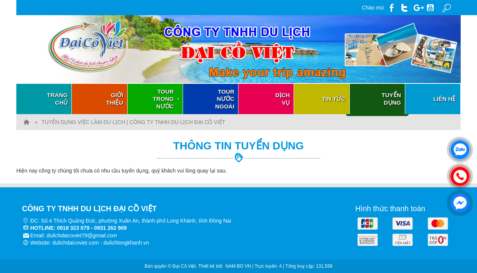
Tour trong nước (167, 99)
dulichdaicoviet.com (75, 241)
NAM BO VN (238, 264)
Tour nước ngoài (224, 99)
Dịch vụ (282, 99)
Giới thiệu (114, 99)
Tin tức (333, 99)
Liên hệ (444, 99)
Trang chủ (57, 99)
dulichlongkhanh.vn (126, 241)
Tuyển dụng (391, 99)
